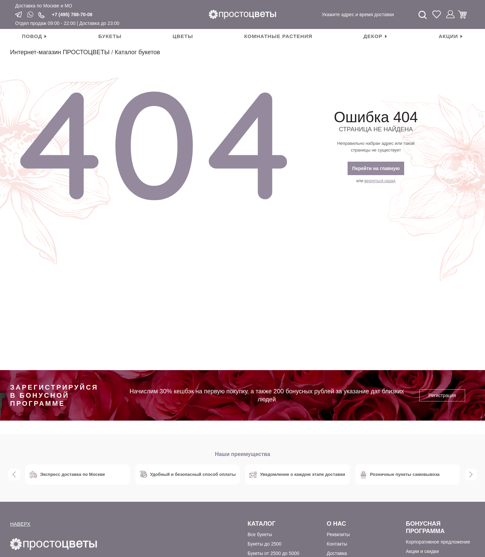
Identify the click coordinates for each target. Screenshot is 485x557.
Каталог (262, 523)
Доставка (337, 553)
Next (471, 474)
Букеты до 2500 (265, 544)
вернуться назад (379, 180)
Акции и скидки (422, 551)
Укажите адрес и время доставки (358, 14)
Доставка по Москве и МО (43, 5)
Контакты (337, 544)
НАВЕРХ (20, 524)
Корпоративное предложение (438, 542)
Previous (14, 474)
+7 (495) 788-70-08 (72, 14)
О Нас (336, 523)
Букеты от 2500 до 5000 (273, 553)
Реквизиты (338, 534)
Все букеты (260, 534)
